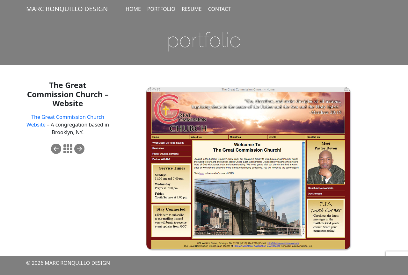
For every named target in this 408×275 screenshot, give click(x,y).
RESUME (192, 8)
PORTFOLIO (161, 8)
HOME (133, 8)
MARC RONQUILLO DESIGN (67, 8)
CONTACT (219, 8)
